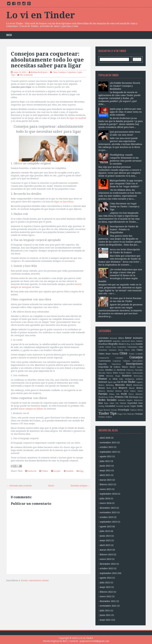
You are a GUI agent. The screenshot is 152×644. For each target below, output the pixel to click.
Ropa (106, 403)
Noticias (118, 391)
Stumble (68, 471)
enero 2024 (105, 503)
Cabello (101, 347)
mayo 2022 (105, 587)
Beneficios (103, 344)
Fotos (115, 373)
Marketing (110, 385)
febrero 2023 (106, 554)
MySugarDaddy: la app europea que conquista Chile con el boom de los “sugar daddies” (126, 183)
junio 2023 (105, 536)
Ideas (115, 379)
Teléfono (133, 410)
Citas (55, 72)
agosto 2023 (106, 526)
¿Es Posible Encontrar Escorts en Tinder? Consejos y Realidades (125, 86)
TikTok (140, 410)
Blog (128, 344)
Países (140, 391)
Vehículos (131, 414)
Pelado (111, 394)
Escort (132, 367)
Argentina (116, 341)
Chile (133, 350)
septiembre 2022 (108, 573)
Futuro (128, 373)
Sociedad (119, 406)
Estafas (101, 370)
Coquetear (71, 72)
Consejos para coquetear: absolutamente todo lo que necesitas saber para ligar (47, 60)
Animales (138, 338)
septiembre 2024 (108, 494)
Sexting (101, 406)
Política (111, 397)
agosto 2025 (106, 456)
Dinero (125, 367)
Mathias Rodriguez (39, 72)
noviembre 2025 (108, 442)
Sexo (140, 403)
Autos (133, 341)
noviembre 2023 (108, 512)
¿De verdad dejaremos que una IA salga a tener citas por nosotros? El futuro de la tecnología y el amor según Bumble (120, 275)
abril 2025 (105, 475)
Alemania (113, 338)
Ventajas (139, 414)
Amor (128, 337)
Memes (101, 388)
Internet (102, 382)
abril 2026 (105, 438)
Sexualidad (110, 406)
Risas (100, 403)
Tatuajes (114, 410)
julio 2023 (105, 531)
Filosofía (101, 373)
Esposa (140, 367)
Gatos (101, 376)
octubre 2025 (106, 447)
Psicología (133, 397)
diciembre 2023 (108, 508)
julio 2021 (105, 610)
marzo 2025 (106, 480)
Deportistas (116, 364)
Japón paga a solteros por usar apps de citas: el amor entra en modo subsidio (126, 112)
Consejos (62, 72)
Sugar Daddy (136, 406)
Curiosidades (137, 361)
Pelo (117, 394)
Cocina (131, 354)
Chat (141, 347)
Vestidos (101, 417)
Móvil (115, 388)
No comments (26, 75)
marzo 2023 (106, 550)
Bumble (139, 344)
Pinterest (139, 394)
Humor (102, 378)
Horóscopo (138, 376)
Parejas (102, 393)
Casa (114, 347)
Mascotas (120, 385)
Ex (115, 370)
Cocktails (139, 354)
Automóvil (125, 341)
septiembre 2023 (108, 522)
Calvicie (108, 347)
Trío (125, 414)
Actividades (103, 338)
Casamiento (121, 347)
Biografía (113, 344)
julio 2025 (105, 461)
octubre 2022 (106, 568)
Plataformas (103, 397)
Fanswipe (139, 370)
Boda (133, 344)
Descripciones (134, 363)
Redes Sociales (107, 399)
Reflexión (121, 400)
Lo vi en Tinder (40, 15)
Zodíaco (109, 417)
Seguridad (132, 403)
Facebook (30, 471)
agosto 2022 (106, 578)
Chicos (127, 350)
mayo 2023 (105, 540)
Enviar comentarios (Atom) (35, 580)
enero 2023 (105, 559)
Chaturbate (102, 350)
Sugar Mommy (104, 410)
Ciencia (115, 354)
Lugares (139, 382)
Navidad (110, 391)
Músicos (101, 391)
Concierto (119, 358)
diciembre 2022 (108, 564)
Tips (13, 75)
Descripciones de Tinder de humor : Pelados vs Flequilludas (124, 229)
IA (110, 379)
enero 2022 (105, 596)
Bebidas (139, 341)
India (121, 379)
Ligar (79, 72)
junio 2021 (105, 615)
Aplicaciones (105, 341)
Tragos (120, 414)
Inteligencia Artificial (134, 379)
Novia (126, 391)
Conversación (104, 361)
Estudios (109, 370)
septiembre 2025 (108, 452)
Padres (133, 391)
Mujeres (123, 388)
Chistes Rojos (104, 354)
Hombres (127, 376)
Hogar (117, 376)
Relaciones (138, 400)
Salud (112, 403)
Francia (122, 373)
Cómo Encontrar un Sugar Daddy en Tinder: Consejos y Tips (124, 206)
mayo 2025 (105, 470)
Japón (110, 382)
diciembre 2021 (108, 601)
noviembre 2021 (108, 606)
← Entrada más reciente (19, 485)
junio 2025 (105, 466)
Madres (101, 385)
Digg (80, 471)
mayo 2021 (105, 620)
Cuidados (126, 361)
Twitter (43, 471)
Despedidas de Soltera (109, 367)
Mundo (132, 388)
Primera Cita (121, 397)
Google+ (56, 471)
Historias (109, 376)
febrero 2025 (106, 484)
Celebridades (132, 347)
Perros (131, 394)
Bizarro (122, 344)
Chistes (140, 350)
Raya (141, 397)
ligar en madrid (78, 118)
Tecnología (123, 410)
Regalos (129, 400)
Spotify (127, 406)
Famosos (130, 370)
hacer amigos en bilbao (31, 409)
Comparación (103, 358)
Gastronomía (137, 373)
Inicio (9, 35)
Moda (109, 388)
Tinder (103, 413)
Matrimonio (138, 385)
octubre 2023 (106, 517)
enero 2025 (105, 489)
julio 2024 (105, 498)
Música (139, 388)
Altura (121, 338)
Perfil (124, 394)
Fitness (109, 373)
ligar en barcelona (63, 201)
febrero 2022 (106, 592)
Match (129, 385)
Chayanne (112, 350)
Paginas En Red (59, 641)
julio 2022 (105, 582)
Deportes (102, 364)
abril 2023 (105, 545)
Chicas (120, 350)
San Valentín (120, 403)
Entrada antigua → (80, 485)
